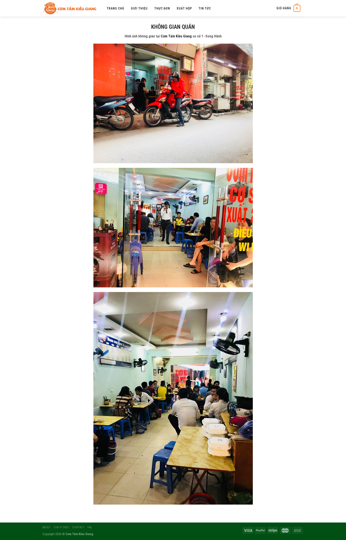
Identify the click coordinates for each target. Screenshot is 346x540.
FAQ (89, 527)
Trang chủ (115, 8)
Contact (78, 527)
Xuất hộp (184, 8)
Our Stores (61, 527)
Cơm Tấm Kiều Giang (176, 36)
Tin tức (205, 8)
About (47, 527)
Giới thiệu (139, 8)
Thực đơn (162, 8)
